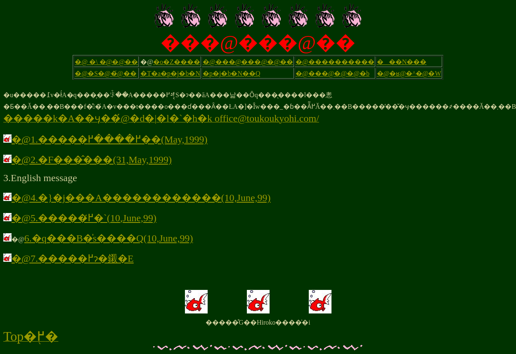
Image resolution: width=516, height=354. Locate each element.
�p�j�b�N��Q (231, 73)
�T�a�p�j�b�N (170, 73)
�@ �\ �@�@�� (106, 61)
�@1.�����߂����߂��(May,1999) (110, 139)
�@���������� (335, 61)
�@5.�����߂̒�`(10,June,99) (79, 218)
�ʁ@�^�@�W (415, 73)
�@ (302, 73)
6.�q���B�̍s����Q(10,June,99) (108, 238)
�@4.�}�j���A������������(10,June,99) (141, 197)
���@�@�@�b (338, 73)
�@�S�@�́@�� (105, 73)
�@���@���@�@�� (248, 61)
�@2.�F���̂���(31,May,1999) (87, 159)
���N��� (402, 61)
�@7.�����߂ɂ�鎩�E (68, 258)
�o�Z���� (176, 61)
